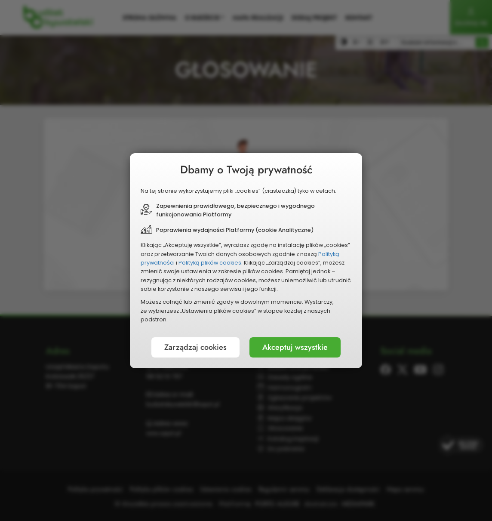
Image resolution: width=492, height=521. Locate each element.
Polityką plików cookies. (210, 262)
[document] (246, 260)
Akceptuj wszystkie (295, 347)
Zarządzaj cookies (195, 347)
